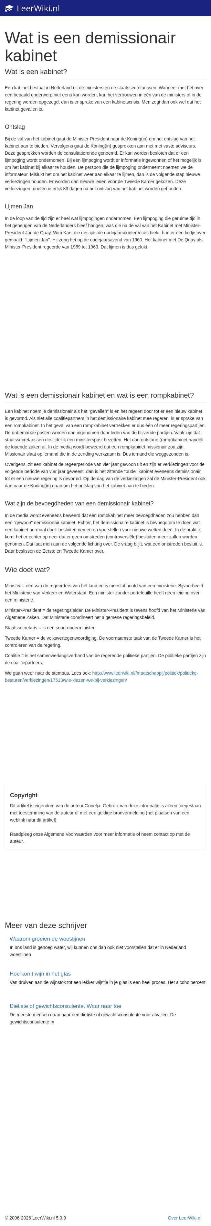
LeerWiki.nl (32, 8)
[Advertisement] (105, 320)
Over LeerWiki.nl (184, 1217)
